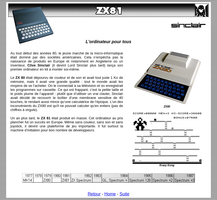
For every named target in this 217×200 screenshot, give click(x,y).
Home (110, 194)
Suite (124, 194)
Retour (94, 194)
